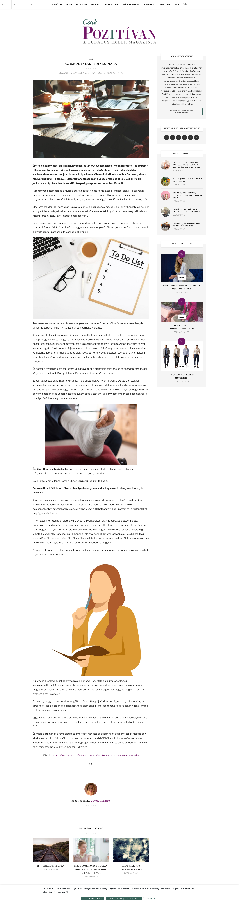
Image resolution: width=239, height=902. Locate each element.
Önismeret (85, 74)
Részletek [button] (150, 898)
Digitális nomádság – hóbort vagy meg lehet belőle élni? (187, 210)
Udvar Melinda (101, 802)
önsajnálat (134, 756)
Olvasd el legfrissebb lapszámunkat (181, 112)
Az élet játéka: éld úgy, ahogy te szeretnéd (187, 180)
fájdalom (80, 756)
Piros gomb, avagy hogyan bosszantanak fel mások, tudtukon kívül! (91, 869)
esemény (71, 756)
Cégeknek (148, 4)
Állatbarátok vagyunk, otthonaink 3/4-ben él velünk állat (187, 196)
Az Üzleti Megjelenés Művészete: (181, 376)
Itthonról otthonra (50, 867)
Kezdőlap (57, 4)
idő (96, 756)
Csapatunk (164, 4)
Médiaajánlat (131, 4)
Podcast (96, 4)
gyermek (89, 756)
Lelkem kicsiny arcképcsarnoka (131, 867)
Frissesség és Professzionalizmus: (182, 327)
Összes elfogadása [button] (93, 898)
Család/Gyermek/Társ (69, 74)
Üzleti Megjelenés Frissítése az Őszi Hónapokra (181, 287)
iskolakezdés (104, 756)
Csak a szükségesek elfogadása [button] (124, 898)
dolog (63, 756)
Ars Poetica (111, 4)
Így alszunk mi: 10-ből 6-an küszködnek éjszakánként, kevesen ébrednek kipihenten (187, 165)
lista (113, 756)
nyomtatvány (122, 756)
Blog (69, 4)
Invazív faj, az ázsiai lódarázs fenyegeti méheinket (187, 225)
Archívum (81, 4)
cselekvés (54, 756)
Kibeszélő (181, 4)
